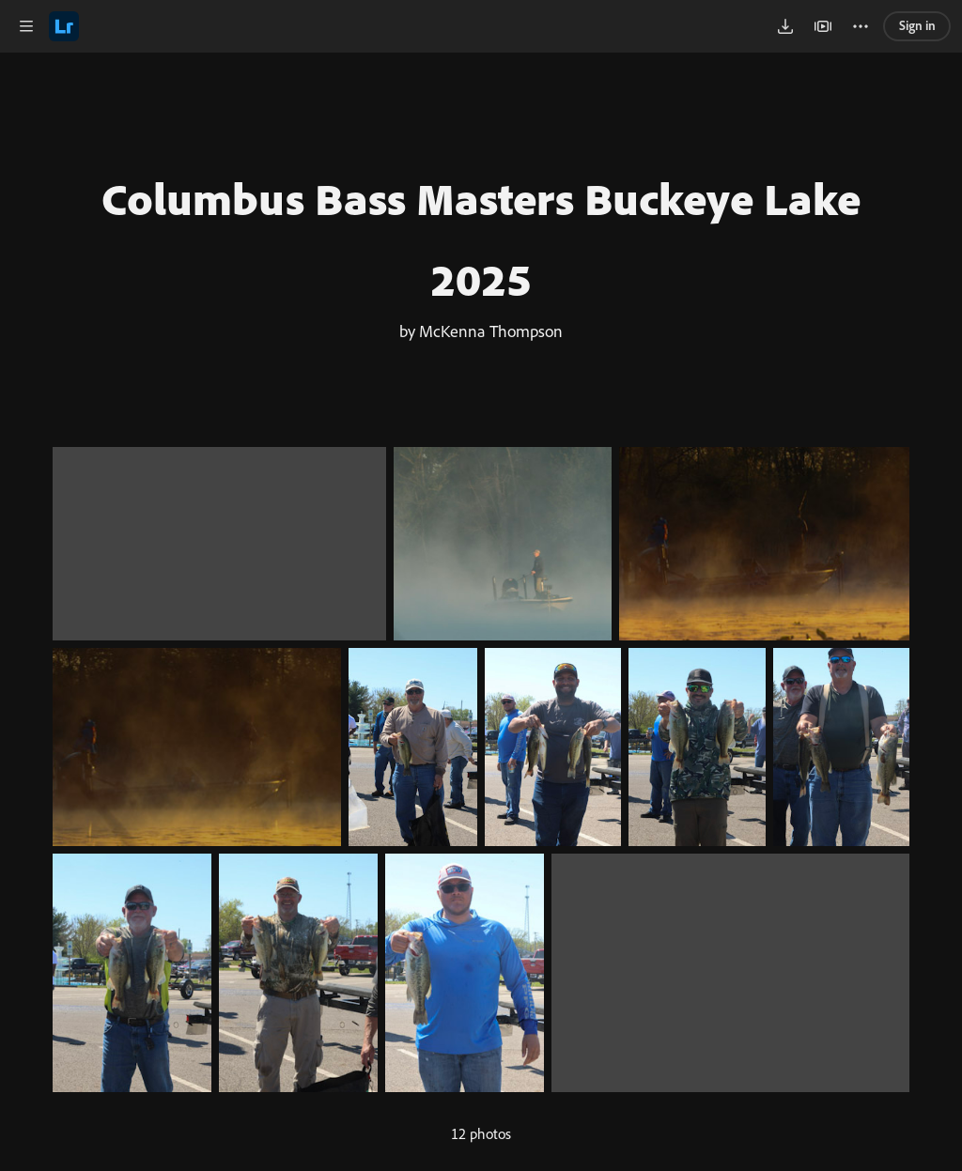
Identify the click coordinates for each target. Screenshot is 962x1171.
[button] (26, 26)
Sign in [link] (917, 25)
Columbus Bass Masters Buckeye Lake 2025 (481, 238)
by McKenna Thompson (481, 330)
